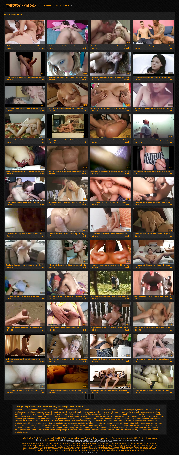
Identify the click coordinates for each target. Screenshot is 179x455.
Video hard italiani (122, 449)
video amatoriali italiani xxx (123, 421)
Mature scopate (103, 445)
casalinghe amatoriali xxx (54, 412)
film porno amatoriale (88, 412)
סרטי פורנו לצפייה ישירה (103, 438)
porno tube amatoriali (66, 419)
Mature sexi (32, 449)
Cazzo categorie (63, 5)
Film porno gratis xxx (69, 449)
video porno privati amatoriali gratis (69, 430)
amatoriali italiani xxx (36, 412)
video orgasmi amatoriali (83, 425)
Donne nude (84, 447)
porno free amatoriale (49, 419)
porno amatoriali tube (31, 419)
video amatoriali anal (67, 421)
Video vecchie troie (90, 445)
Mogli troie (127, 445)
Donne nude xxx (115, 443)
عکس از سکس (27, 438)
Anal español (50, 438)
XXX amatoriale (126, 450)
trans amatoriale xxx (124, 419)
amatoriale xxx (154, 410)
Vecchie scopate (74, 443)
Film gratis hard (42, 449)
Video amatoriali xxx (12, 4)
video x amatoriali (145, 430)
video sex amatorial (91, 430)
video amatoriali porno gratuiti (38, 423)
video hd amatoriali (66, 425)
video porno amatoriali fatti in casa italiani (84, 428)
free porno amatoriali (136, 414)
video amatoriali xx (80, 423)
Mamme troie (138, 443)
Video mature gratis (73, 447)
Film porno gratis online (42, 445)
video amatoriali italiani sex (101, 421)
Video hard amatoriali (76, 445)
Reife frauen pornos (69, 438)
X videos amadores (150, 438)
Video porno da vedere (69, 450)
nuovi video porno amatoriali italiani (74, 416)
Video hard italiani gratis (60, 443)
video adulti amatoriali (27, 421)
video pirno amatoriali (120, 425)
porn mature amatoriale (112, 416)
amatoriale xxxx (21, 412)
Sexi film (38, 447)
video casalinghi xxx (22, 425)
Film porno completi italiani (59, 445)
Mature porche (135, 449)
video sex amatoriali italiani (126, 430)
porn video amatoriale (146, 416)
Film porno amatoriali (141, 447)
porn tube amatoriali (129, 416)
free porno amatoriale (119, 414)
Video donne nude (84, 450)
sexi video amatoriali (108, 419)
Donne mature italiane (98, 450)
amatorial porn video (39, 410)
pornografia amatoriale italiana (87, 419)
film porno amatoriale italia (107, 412)
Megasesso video (127, 443)
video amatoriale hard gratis (47, 421)
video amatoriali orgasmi (144, 421)
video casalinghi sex (154, 423)
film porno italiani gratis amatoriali (56, 414)
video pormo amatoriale (138, 425)
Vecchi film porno (28, 447)
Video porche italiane (116, 445)
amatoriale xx (142, 410)
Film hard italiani (60, 447)
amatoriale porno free (89, 410)
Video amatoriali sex (54, 449)
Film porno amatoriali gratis (107, 449)
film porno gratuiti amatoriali (31, 414)
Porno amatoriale (138, 450)
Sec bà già (58, 438)
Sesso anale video (48, 447)
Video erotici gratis (103, 443)
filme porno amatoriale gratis (99, 414)
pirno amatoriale (95, 416)
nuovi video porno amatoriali (49, 416)
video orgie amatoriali (102, 425)
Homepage (48, 5)
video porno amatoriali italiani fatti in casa (117, 428)
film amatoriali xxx (72, 412)
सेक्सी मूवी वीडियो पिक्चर (39, 438)
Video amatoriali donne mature (87, 449)
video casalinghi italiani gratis (134, 423)
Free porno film (90, 438)
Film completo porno (113, 450)
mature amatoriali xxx (29, 416)
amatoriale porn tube (71, 410)
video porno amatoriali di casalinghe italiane (51, 428)
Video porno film (151, 445)
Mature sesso (39, 450)
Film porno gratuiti (46, 443)
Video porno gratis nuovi (53, 450)
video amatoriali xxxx (97, 423)
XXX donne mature (126, 447)
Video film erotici (104, 447)
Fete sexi (128, 438)
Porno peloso (93, 447)
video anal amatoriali (114, 423)
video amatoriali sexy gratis (61, 423)
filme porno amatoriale (78, 414)
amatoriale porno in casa (107, 410)
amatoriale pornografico (127, 410)
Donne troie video (28, 445)
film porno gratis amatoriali (129, 412)
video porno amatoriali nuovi (145, 428)
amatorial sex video (55, 410)
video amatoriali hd (83, 421)
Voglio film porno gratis (88, 443)
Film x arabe (80, 438)
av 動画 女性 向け (138, 438)
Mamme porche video (147, 449)
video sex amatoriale (107, 430)
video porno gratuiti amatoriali (43, 430)
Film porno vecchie (150, 443)
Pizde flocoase (27, 443)
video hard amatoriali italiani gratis (44, 425)
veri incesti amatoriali (141, 419)
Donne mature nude (138, 445)
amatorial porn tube (22, 410)
